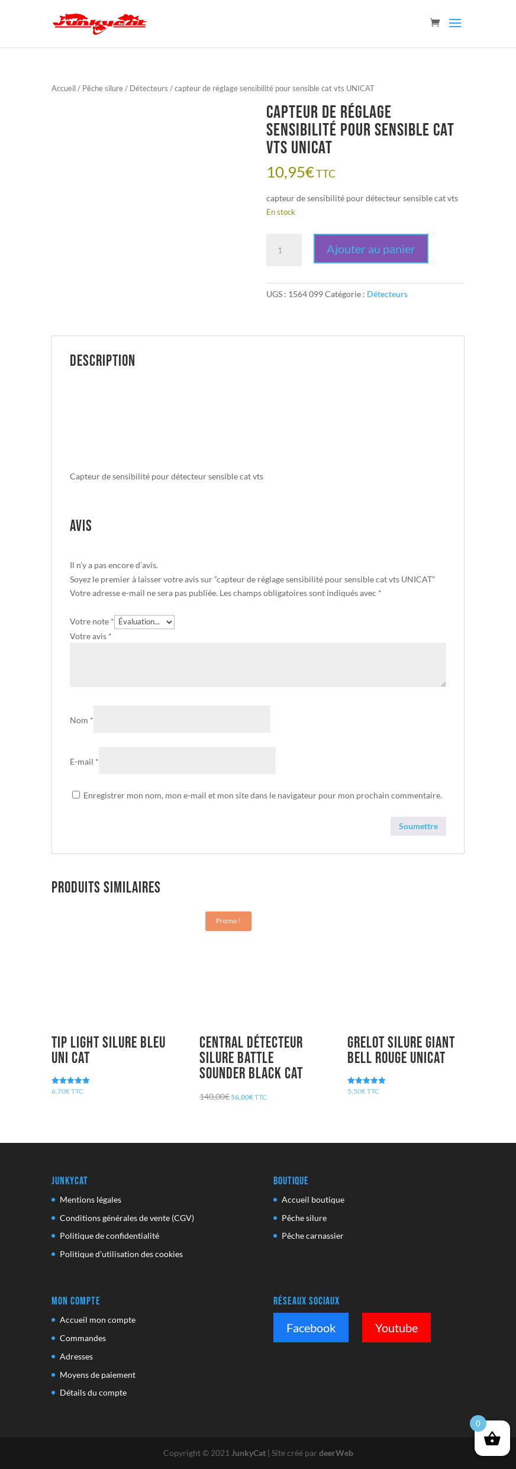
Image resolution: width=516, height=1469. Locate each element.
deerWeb (336, 1453)
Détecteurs (149, 88)
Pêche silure (102, 88)
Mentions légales (90, 1199)
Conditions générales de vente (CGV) (127, 1218)
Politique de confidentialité (109, 1235)
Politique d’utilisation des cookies (121, 1254)
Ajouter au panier (371, 248)
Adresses (76, 1356)
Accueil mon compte (98, 1320)
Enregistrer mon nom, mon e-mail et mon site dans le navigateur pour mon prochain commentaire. (262, 795)
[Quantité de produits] (284, 250)
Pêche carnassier (313, 1235)
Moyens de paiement (98, 1375)
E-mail (84, 761)
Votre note (92, 621)
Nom (81, 720)
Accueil (63, 88)
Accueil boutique (313, 1199)
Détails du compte (93, 1392)
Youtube (396, 1327)
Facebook (311, 1327)
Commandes (83, 1338)
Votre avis (91, 636)
